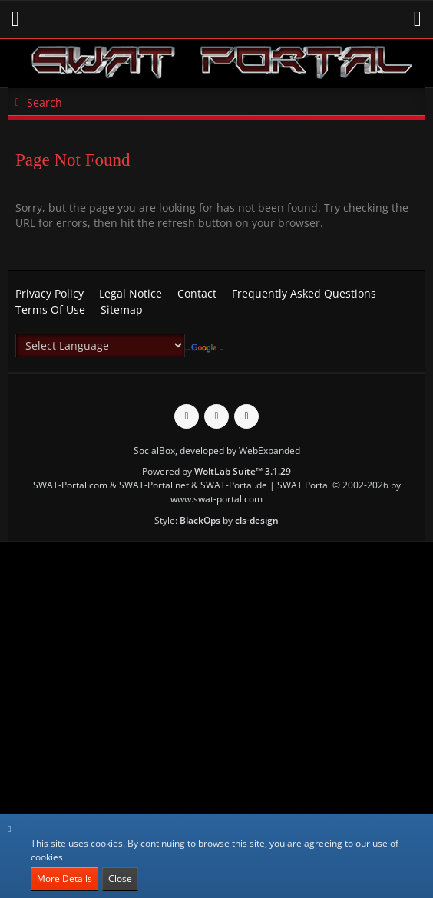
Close (120, 878)
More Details (64, 878)
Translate (207, 349)
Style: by (216, 520)
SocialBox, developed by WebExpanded (217, 450)
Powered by (216, 471)
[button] (15, 19)
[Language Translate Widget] (100, 345)
